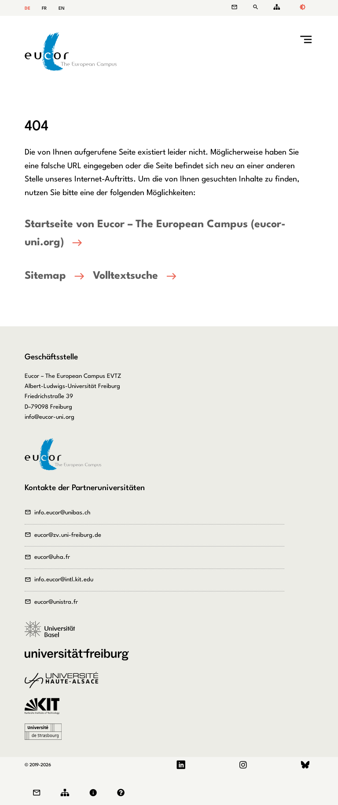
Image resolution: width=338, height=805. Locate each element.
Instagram (242, 765)
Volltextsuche (125, 276)
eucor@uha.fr (52, 557)
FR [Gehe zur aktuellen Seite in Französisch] (44, 8)
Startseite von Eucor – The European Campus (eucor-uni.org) (155, 233)
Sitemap (275, 7)
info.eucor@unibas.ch (62, 513)
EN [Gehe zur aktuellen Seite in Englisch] (62, 8)
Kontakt (238, 7)
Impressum (95, 793)
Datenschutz (123, 793)
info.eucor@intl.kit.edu (63, 580)
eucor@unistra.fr (56, 602)
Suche (257, 7)
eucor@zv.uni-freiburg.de (67, 535)
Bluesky (305, 765)
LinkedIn (181, 765)
